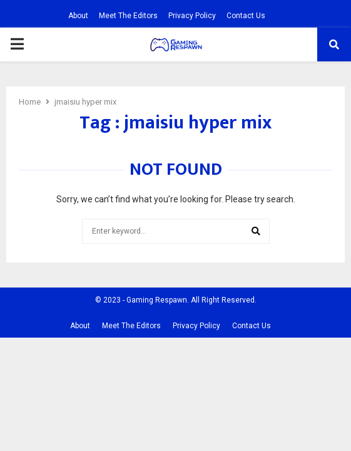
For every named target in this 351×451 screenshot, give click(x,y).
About (78, 15)
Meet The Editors (128, 15)
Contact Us (245, 15)
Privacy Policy (192, 15)
